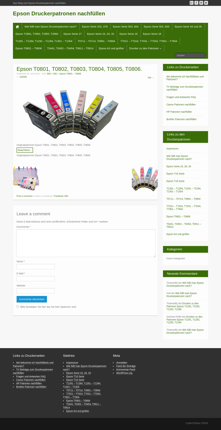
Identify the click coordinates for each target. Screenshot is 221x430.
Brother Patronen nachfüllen (181, 119)
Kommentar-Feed (125, 369)
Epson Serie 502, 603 (156, 26)
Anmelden (121, 362)
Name (21, 261)
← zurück (22, 76)
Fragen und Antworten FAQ (181, 97)
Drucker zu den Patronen (145, 48)
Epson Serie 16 (128, 33)
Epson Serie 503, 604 (125, 26)
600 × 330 (52, 74)
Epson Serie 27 (73, 33)
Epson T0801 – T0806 (29, 48)
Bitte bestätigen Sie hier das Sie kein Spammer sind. (47, 306)
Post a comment (24, 196)
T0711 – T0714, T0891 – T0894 (96, 41)
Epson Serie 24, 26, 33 (100, 33)
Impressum (172, 148)
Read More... (25, 150)
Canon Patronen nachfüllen (181, 104)
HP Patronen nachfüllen (179, 111)
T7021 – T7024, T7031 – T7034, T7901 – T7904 (148, 41)
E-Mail (21, 273)
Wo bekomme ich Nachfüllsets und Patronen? (185, 78)
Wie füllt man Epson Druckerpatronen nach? (51, 26)
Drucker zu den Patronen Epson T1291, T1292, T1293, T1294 (183, 306)
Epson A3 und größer (111, 48)
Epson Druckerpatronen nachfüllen (59, 13)
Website (21, 285)
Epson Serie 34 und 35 (188, 26)
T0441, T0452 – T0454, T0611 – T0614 (70, 48)
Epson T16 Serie (175, 173)
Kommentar (24, 226)
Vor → (151, 77)
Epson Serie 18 (152, 33)
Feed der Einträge (126, 366)
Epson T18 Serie (175, 181)
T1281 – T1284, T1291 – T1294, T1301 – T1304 (44, 41)
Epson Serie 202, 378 (95, 26)
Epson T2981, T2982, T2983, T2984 (37, 33)
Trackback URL (61, 196)
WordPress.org (124, 373)
